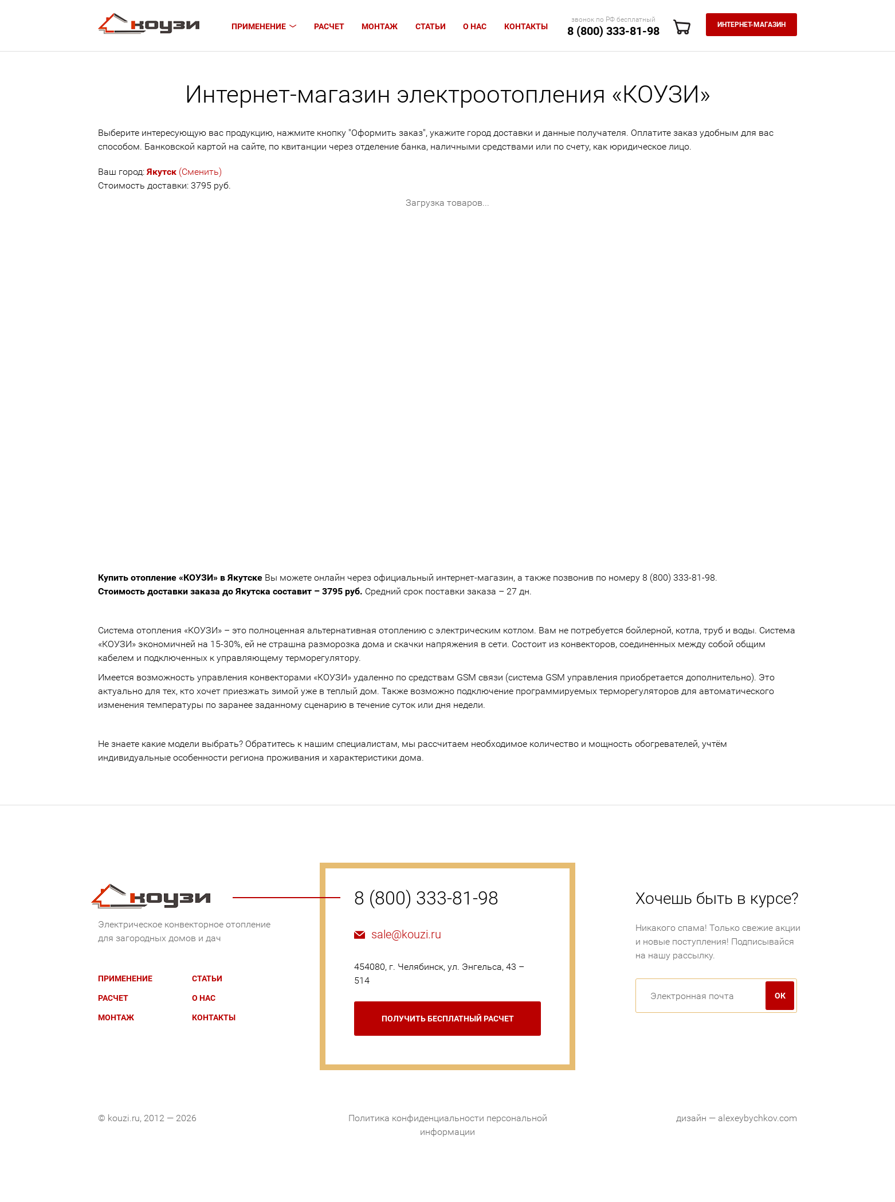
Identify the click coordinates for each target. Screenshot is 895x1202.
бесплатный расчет (448, 1018)
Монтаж (380, 26)
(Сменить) (184, 171)
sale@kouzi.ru (406, 934)
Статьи (430, 26)
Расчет (329, 26)
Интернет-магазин (751, 25)
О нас (474, 26)
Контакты (526, 26)
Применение (258, 26)
